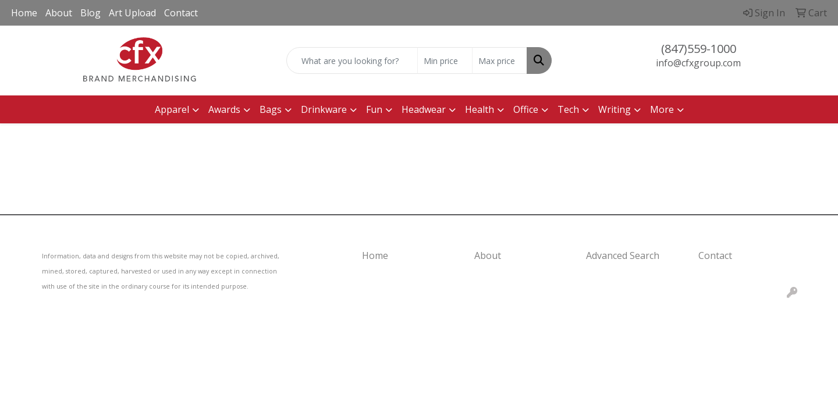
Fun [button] (374, 109)
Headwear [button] (424, 109)
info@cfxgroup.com (698, 62)
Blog (90, 12)
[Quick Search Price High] (499, 60)
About (58, 12)
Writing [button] (614, 109)
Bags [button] (271, 109)
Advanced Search (622, 255)
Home (24, 12)
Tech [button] (568, 109)
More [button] (662, 109)
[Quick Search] (352, 60)
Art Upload (132, 12)
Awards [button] (224, 109)
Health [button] (479, 109)
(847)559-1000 (698, 48)
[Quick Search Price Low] (445, 60)
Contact (181, 12)
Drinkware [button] (324, 109)
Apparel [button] (172, 109)
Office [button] (525, 109)
